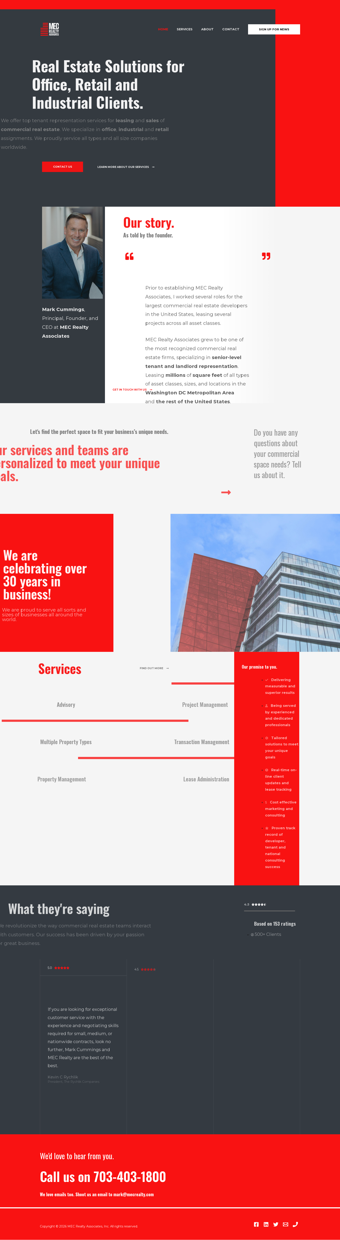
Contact (232, 29)
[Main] (295, 1224)
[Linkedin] (250, 1224)
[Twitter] (265, 1224)
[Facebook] (235, 1224)
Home (172, 29)
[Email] (280, 1224)
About (211, 29)
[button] (63, 167)
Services (191, 29)
